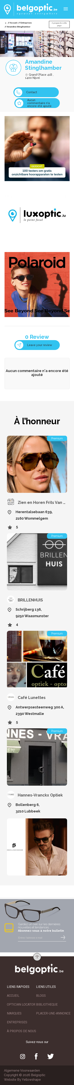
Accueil (13, 23)
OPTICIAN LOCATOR (21, 1004)
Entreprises (26, 23)
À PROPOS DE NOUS (21, 1031)
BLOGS (41, 996)
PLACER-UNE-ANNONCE (53, 1013)
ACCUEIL (13, 996)
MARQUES (14, 1013)
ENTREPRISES (17, 1022)
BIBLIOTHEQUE (47, 1004)
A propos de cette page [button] (59, 24)
